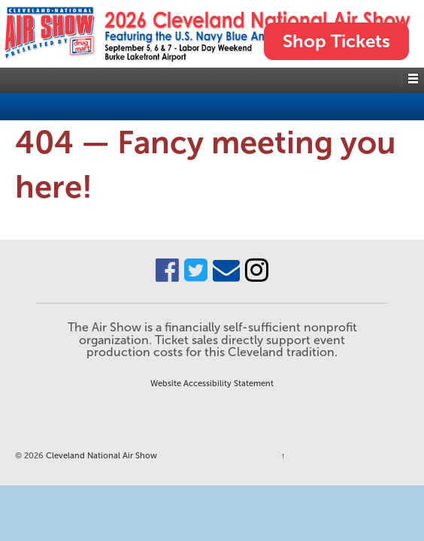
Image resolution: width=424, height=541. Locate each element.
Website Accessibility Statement (212, 383)
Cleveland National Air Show (100, 455)
